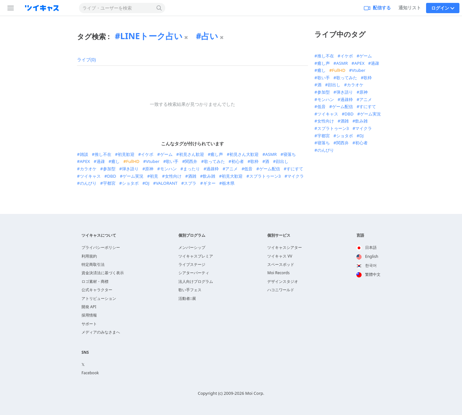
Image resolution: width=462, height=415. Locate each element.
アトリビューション (98, 298)
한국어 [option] (366, 265)
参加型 (109, 169)
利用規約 (89, 256)
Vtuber (152, 161)
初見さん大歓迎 (244, 154)
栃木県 (228, 183)
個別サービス (278, 235)
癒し (115, 161)
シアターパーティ (193, 272)
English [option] (367, 256)
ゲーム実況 (133, 176)
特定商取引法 (93, 264)
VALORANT (166, 183)
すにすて (295, 169)
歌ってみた (214, 161)
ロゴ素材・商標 (94, 281)
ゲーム (166, 154)
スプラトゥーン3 (265, 176)
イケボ (147, 154)
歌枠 (254, 161)
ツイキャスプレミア (195, 256)
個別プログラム (191, 235)
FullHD (133, 161)
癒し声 (216, 154)
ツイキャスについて (98, 235)
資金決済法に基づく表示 (102, 272)
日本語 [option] (366, 247)
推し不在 (103, 154)
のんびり (88, 183)
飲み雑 (209, 176)
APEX (85, 161)
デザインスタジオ (282, 281)
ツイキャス (90, 176)
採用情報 (89, 315)
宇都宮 (109, 183)
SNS (85, 352)
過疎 (101, 161)
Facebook (90, 373)
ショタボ (130, 183)
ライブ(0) (86, 59)
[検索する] (159, 8)
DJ (147, 183)
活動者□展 (187, 298)
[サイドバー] (9, 8)
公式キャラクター (96, 289)
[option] (368, 247)
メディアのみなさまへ (100, 332)
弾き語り (130, 169)
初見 (154, 176)
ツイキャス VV (279, 256)
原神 (149, 169)
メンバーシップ (191, 247)
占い (209, 36)
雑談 (84, 154)
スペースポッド (280, 264)
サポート (89, 323)
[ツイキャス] (47, 8)
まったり (191, 169)
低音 (248, 169)
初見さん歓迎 (191, 154)
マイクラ (295, 176)
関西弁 (191, 161)
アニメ (231, 169)
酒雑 (192, 176)
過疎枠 (212, 169)
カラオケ (88, 169)
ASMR (271, 154)
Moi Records (278, 272)
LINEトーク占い (151, 36)
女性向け (173, 176)
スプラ (190, 183)
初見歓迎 (126, 154)
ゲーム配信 (269, 169)
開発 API (88, 306)
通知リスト (409, 7)
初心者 (237, 161)
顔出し (282, 161)
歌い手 (172, 161)
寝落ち (289, 154)
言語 (360, 235)
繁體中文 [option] (368, 274)
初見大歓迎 (232, 176)
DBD (111, 176)
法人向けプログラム (195, 281)
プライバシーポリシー (100, 247)
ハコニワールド (280, 289)
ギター (209, 183)
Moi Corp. (254, 393)
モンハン (168, 169)
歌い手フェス (189, 289)
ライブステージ (191, 264)
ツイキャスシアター (284, 247)
